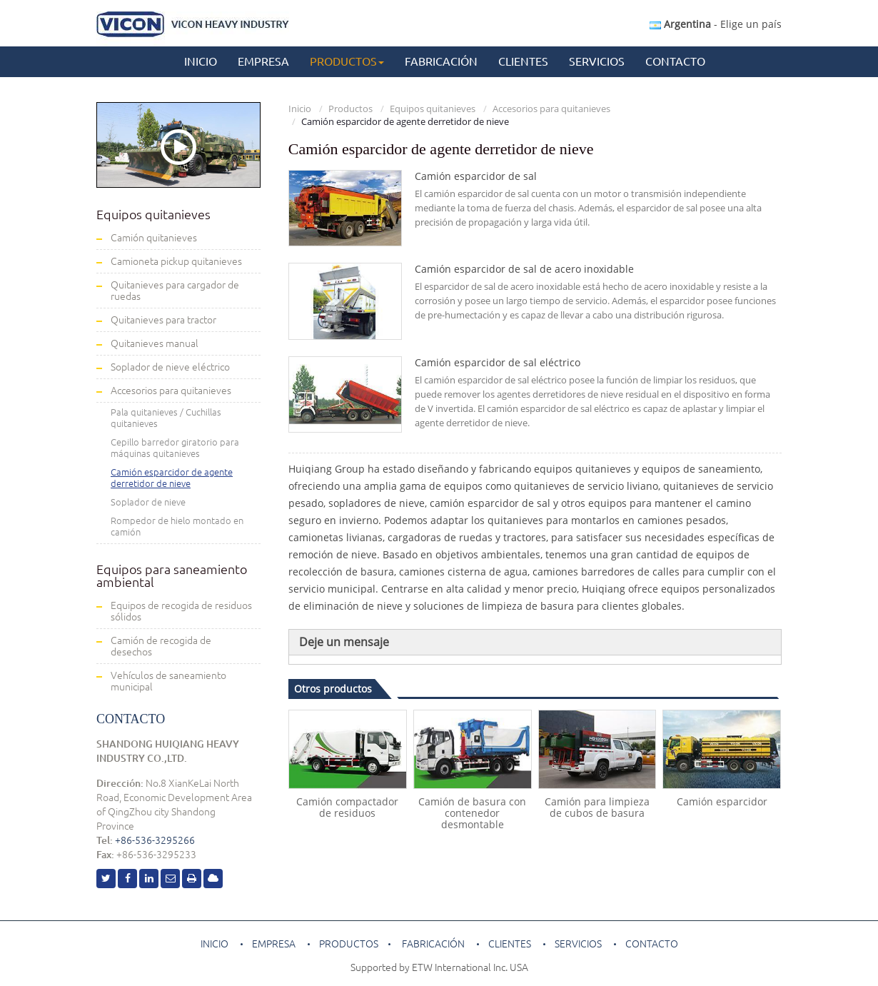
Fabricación (441, 61)
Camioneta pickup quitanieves (176, 261)
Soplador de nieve (148, 502)
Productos (350, 108)
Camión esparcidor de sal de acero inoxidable (524, 269)
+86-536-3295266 (155, 840)
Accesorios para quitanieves (551, 108)
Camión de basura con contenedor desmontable (472, 813)
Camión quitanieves (154, 237)
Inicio (200, 61)
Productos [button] (347, 61)
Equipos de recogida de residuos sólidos (181, 611)
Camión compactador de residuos (347, 807)
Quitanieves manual (154, 343)
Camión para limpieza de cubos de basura (597, 807)
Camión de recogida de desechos (161, 646)
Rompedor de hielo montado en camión (177, 526)
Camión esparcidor (722, 801)
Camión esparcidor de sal (476, 176)
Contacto (675, 61)
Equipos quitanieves (432, 108)
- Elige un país (716, 24)
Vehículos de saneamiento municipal (168, 681)
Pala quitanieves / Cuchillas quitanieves (166, 417)
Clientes (523, 61)
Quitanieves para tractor (163, 320)
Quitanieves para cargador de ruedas (175, 290)
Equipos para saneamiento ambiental (171, 575)
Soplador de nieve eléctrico (170, 367)
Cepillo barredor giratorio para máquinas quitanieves (175, 447)
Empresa (263, 61)
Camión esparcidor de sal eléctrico (497, 362)
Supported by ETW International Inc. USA (439, 967)
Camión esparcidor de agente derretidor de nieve (172, 477)
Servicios (597, 61)
